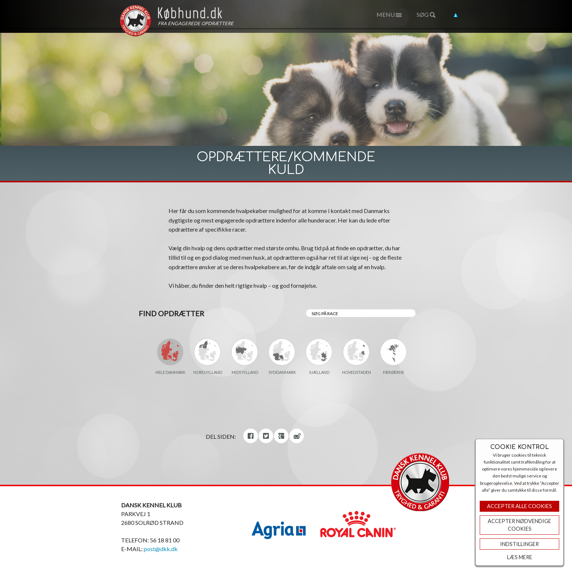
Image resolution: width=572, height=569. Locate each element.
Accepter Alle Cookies (519, 506)
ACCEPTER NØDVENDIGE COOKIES (519, 525)
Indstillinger (519, 544)
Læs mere (519, 557)
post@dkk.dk (161, 548)
